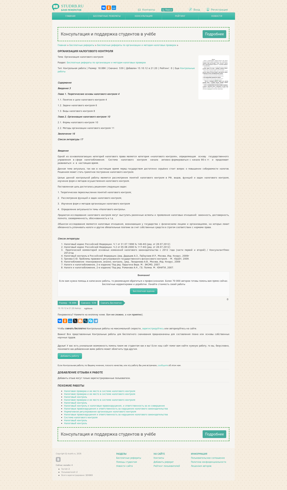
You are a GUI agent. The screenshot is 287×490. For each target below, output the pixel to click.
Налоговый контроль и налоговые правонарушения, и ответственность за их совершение (114, 405)
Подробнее (214, 34)
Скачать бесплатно (111, 302)
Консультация (143, 16)
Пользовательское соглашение (208, 457)
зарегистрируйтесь (153, 328)
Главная (70, 16)
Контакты (146, 10)
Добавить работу (70, 355)
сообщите (163, 365)
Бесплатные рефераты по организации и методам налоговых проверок (136, 45)
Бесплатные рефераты (107, 16)
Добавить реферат (164, 461)
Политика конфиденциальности (208, 461)
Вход (196, 10)
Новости (216, 16)
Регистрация (219, 10)
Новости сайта (124, 465)
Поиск (167, 9)
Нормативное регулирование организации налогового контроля (100, 411)
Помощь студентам (126, 461)
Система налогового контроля (81, 417)
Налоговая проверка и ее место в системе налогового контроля (99, 391)
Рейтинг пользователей (167, 465)
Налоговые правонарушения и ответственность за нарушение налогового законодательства (116, 408)
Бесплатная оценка (143, 291)
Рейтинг (180, 16)
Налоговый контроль (75, 396)
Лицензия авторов (201, 465)
